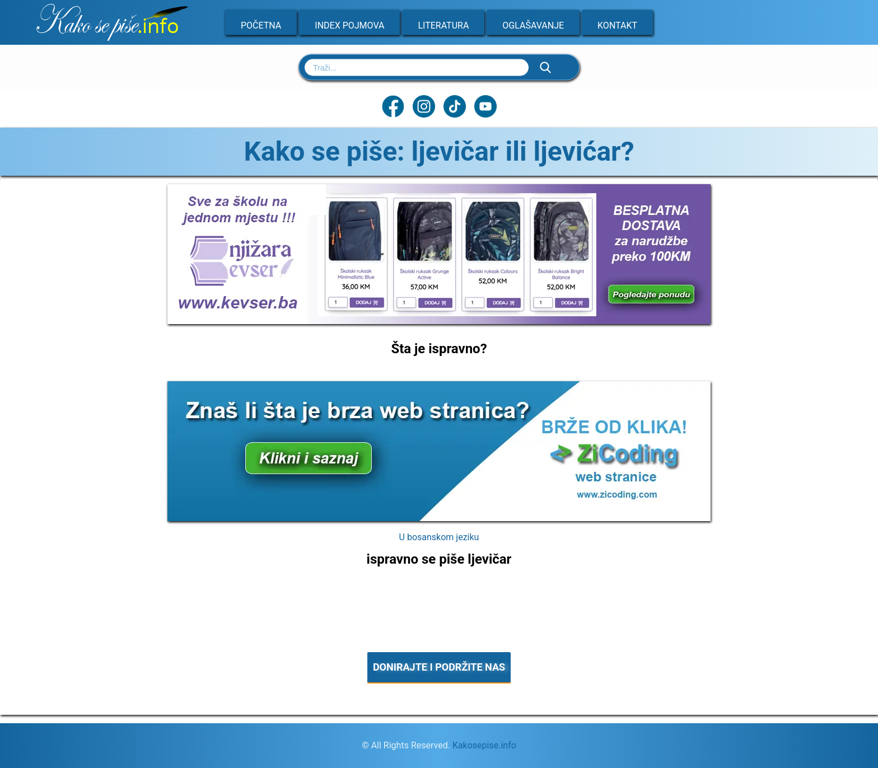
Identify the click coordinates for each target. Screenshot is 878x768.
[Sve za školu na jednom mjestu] (439, 320)
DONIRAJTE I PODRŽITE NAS (439, 667)
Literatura (443, 25)
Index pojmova (349, 25)
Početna (261, 25)
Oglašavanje (533, 25)
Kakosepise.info (484, 745)
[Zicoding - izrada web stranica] (439, 517)
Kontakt (617, 25)
